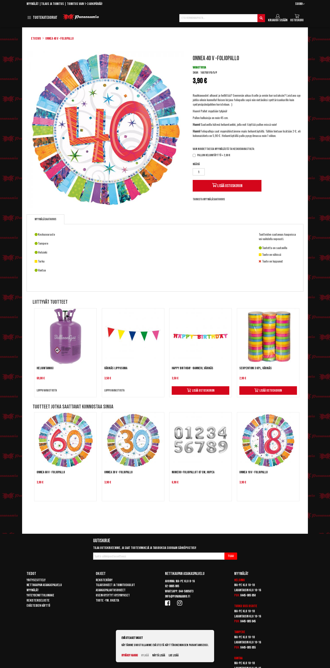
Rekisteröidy (104, 580)
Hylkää (145, 655)
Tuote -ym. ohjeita (107, 600)
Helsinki (239, 580)
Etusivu (36, 38)
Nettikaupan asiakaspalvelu (44, 585)
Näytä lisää (158, 655)
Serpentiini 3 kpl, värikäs (255, 368)
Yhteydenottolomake (40, 595)
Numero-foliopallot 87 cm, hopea (193, 472)
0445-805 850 (248, 595)
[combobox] (222, 18)
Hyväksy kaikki (129, 655)
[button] (300, 4)
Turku (238, 606)
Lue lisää (174, 655)
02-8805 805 (172, 586)
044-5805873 (186, 591)
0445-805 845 (248, 621)
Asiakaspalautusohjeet (110, 590)
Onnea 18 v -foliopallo (253, 472)
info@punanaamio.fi (177, 596)
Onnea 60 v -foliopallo (51, 472)
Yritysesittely (36, 580)
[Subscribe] (230, 556)
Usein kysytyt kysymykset (113, 595)
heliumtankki (228, 124)
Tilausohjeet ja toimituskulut (115, 585)
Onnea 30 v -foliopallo (118, 472)
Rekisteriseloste (38, 600)
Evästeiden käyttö (38, 606)
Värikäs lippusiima (115, 368)
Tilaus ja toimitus (52, 4)
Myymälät (33, 4)
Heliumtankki (45, 368)
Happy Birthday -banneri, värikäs (192, 368)
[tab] (45, 219)
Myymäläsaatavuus (45, 219)
